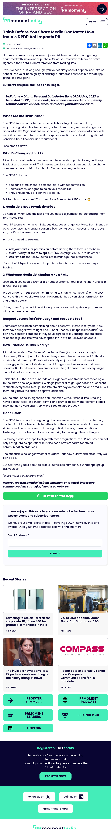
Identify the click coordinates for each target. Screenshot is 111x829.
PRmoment (55, 809)
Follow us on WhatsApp (55, 496)
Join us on (73, 796)
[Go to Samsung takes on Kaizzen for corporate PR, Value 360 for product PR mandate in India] (28, 610)
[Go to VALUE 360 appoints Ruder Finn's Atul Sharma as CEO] (83, 610)
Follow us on (39, 796)
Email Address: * (18, 535)
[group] (55, 8)
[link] (55, 8)
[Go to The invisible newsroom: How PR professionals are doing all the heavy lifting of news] (28, 665)
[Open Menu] (97, 21)
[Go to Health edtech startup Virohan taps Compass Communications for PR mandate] (83, 665)
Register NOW (55, 776)
